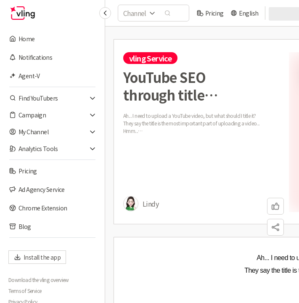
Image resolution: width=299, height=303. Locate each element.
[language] (244, 13)
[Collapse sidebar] (105, 13)
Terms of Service (24, 290)
